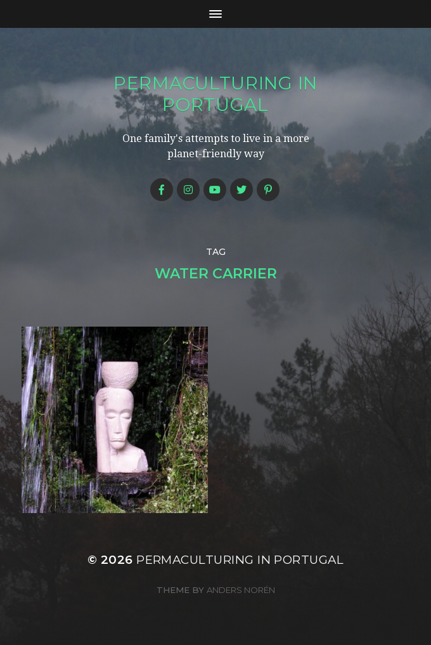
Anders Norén (241, 590)
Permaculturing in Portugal (215, 93)
